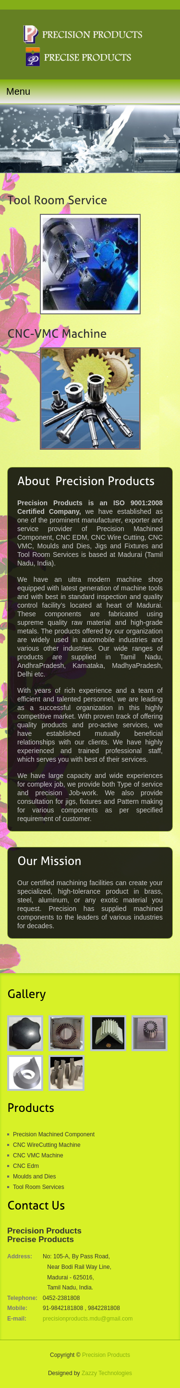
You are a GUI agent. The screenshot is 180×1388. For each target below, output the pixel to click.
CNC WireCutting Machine (47, 1145)
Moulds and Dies (34, 1176)
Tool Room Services (38, 1187)
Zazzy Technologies (107, 1373)
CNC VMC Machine (38, 1155)
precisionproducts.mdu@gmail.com (88, 1318)
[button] (13, 139)
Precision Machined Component (54, 1134)
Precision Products (106, 1355)
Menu (18, 91)
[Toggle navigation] (90, 91)
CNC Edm (26, 1166)
